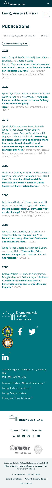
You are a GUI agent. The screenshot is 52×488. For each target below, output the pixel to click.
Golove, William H (11, 273)
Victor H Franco (30, 172)
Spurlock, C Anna (11, 93)
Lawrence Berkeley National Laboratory (23, 383)
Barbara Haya (28, 277)
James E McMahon (26, 175)
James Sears (27, 126)
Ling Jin (35, 129)
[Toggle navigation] (46, 14)
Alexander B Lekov (11, 234)
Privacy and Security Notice (17, 398)
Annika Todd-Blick (30, 93)
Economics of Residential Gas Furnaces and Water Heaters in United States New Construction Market (23, 182)
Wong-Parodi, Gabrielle (14, 231)
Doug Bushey (9, 277)
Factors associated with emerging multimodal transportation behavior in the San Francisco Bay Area (26, 67)
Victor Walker (28, 96)
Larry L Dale (33, 231)
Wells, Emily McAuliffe (13, 57)
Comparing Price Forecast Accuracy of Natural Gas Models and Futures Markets (24, 238)
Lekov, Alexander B (11, 172)
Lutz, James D (9, 202)
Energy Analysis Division (14, 393)
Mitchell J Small (33, 57)
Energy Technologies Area (16, 388)
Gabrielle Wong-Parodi (25, 205)
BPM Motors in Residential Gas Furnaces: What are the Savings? (25, 209)
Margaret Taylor (10, 133)
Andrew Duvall (27, 133)
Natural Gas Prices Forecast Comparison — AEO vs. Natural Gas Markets (24, 254)
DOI (6, 110)
